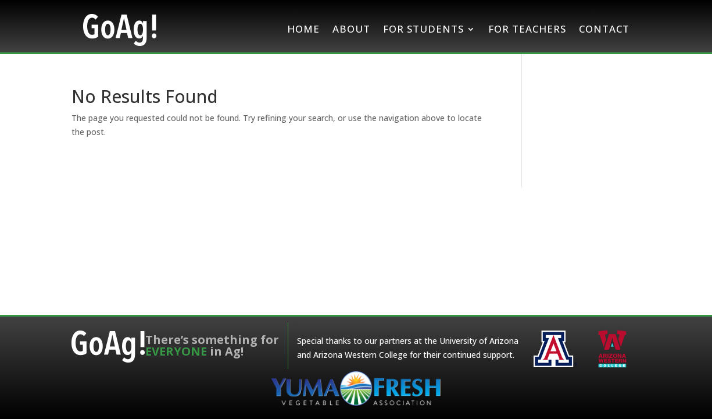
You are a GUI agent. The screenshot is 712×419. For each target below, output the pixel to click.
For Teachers (527, 28)
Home (303, 28)
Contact (604, 28)
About (351, 28)
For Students (423, 28)
